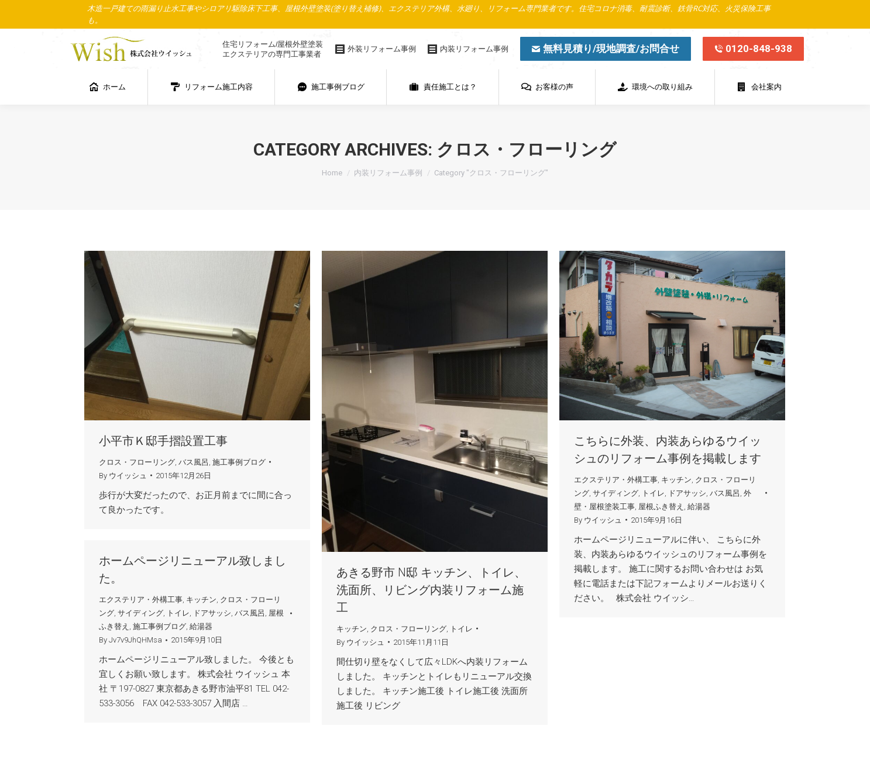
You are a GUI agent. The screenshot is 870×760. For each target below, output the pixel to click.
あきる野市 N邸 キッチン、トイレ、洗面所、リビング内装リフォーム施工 (431, 589)
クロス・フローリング (137, 462)
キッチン (351, 628)
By (123, 475)
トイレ (461, 628)
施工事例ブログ (239, 462)
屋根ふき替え (661, 506)
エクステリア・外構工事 (616, 479)
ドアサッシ (687, 493)
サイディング (615, 493)
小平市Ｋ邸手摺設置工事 (163, 441)
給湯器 (698, 506)
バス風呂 (193, 462)
